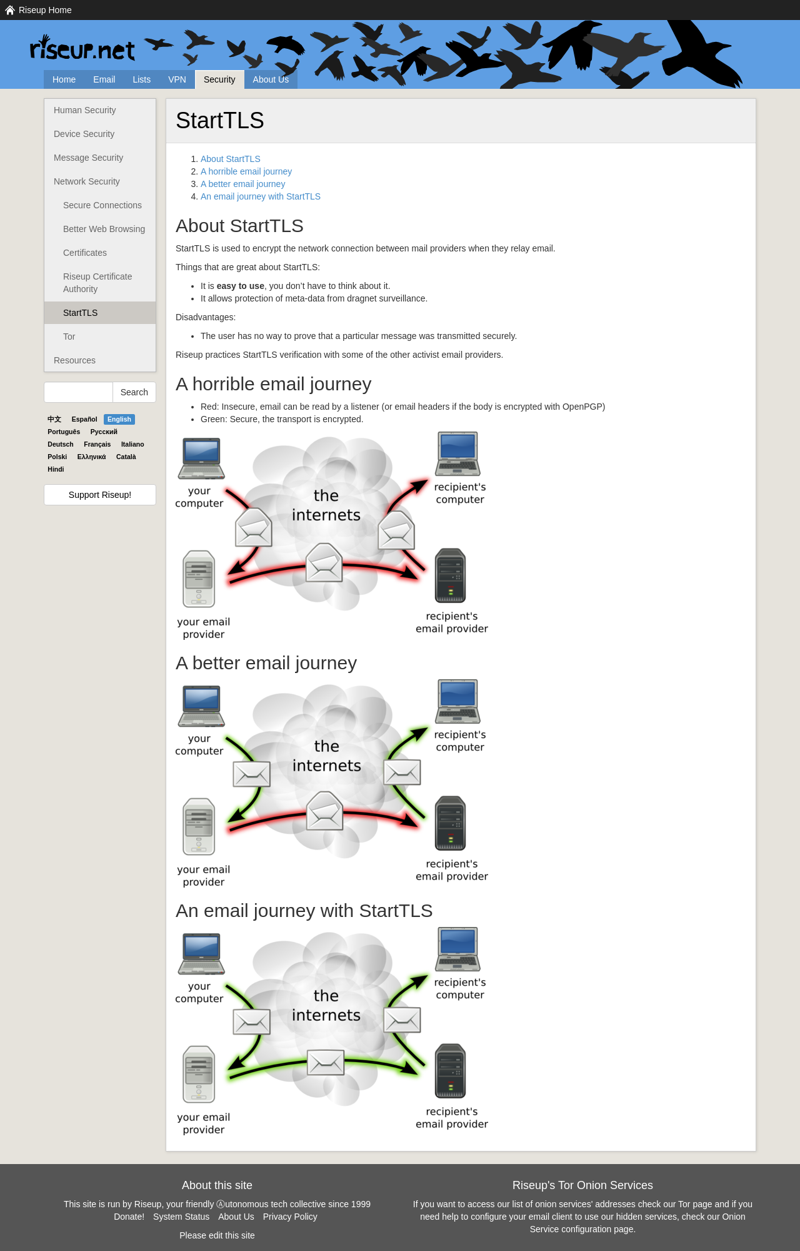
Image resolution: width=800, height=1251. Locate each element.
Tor (69, 337)
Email (104, 79)
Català (126, 456)
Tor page (695, 1204)
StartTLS (80, 313)
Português (64, 431)
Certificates (85, 253)
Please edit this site (217, 1235)
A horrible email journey (246, 171)
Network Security (87, 181)
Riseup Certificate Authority (97, 282)
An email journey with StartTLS (261, 196)
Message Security (88, 158)
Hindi (56, 469)
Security (220, 79)
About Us (271, 79)
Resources (75, 360)
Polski (57, 456)
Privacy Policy (290, 1217)
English (119, 419)
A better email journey (243, 184)
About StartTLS (231, 159)
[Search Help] (78, 392)
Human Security (85, 110)
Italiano (132, 444)
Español (85, 419)
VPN (177, 79)
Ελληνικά (92, 456)
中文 (54, 419)
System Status (181, 1217)
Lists (141, 79)
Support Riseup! (100, 495)
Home (64, 79)
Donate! (129, 1217)
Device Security (84, 134)
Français (97, 444)
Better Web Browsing (104, 229)
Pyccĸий (104, 431)
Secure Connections (102, 205)
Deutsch (60, 444)
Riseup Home (45, 10)
